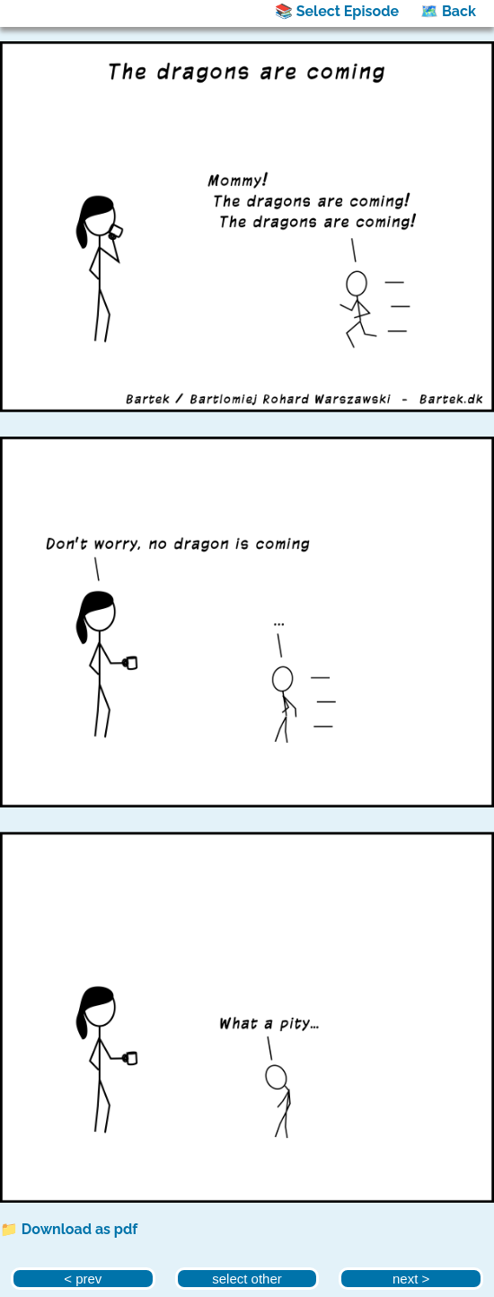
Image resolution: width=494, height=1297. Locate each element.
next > (411, 1278)
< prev (82, 1278)
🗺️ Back (448, 11)
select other (247, 1278)
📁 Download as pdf (68, 1229)
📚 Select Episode (337, 11)
